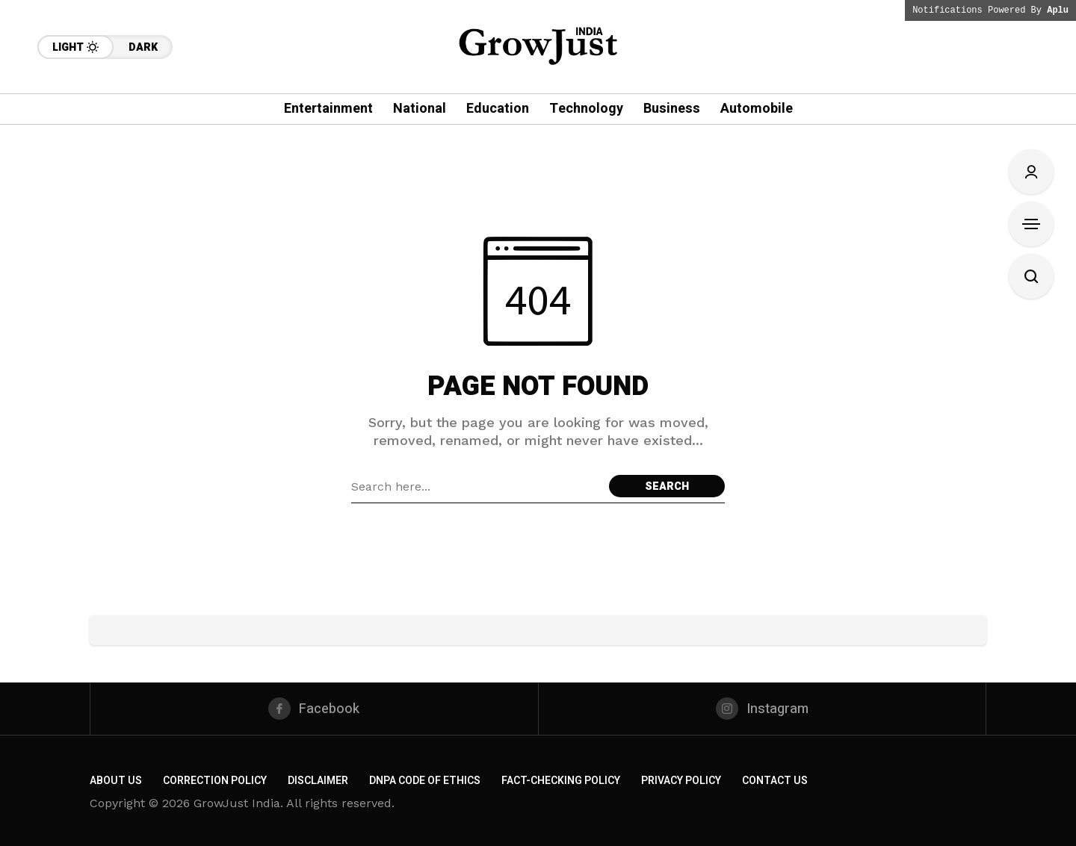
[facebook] (314, 708)
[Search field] (476, 486)
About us (116, 781)
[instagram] (762, 708)
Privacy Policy (681, 781)
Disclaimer (318, 781)
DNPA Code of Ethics (424, 781)
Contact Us (775, 781)
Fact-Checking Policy (560, 781)
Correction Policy (215, 781)
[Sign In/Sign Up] (1031, 171)
